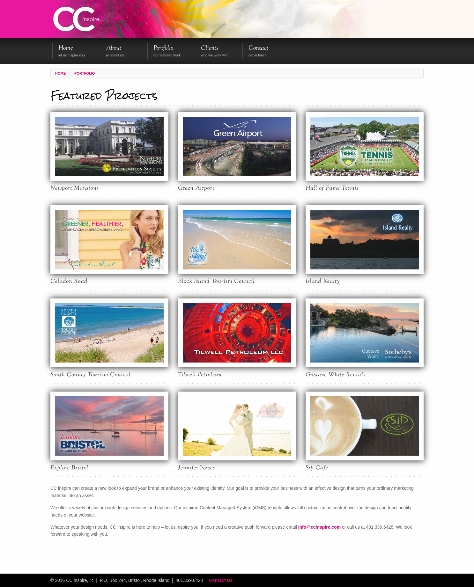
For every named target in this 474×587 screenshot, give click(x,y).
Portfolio (84, 73)
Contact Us (221, 580)
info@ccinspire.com (319, 527)
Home (60, 73)
